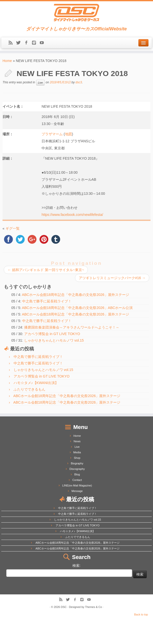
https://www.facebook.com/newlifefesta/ (72, 215)
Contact (77, 479)
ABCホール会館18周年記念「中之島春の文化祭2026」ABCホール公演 (77, 308)
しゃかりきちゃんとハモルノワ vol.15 (54, 340)
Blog (77, 474)
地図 (68, 134)
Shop (77, 457)
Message (77, 490)
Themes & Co (93, 606)
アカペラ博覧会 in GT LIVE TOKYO (52, 334)
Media (77, 452)
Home (7, 61)
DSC (64, 606)
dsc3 (78, 82)
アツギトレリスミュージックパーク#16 (112, 278)
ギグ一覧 (13, 228)
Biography (77, 463)
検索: (76, 566)
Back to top (141, 614)
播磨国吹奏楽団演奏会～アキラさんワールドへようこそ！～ (71, 327)
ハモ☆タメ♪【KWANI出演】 (36, 383)
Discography (77, 468)
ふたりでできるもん (29, 389)
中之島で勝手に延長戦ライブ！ (46, 301)
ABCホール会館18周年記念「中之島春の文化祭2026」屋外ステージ (75, 295)
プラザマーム (52, 134)
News (77, 441)
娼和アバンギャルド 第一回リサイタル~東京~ (46, 270)
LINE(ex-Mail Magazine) (77, 485)
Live (40, 82)
